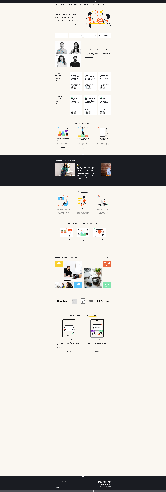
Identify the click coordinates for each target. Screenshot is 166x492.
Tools (81, 4)
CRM (56, 80)
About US (108, 259)
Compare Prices (103, 148)
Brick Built (93, 180)
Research (57, 101)
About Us (56, 484)
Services (93, 4)
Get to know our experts (90, 58)
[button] (111, 161)
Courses (98, 4)
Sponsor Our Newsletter (71, 486)
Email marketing (58, 78)
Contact (56, 486)
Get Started (63, 148)
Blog (103, 4)
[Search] (108, 4)
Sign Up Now (93, 1)
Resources (86, 4)
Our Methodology (69, 484)
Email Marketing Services (72, 4)
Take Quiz (83, 148)
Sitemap (68, 487)
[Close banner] (165, 1)
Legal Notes (57, 487)
